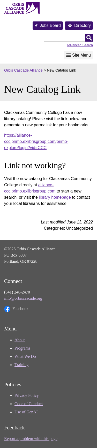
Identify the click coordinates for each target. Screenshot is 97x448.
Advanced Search (80, 45)
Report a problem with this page (30, 438)
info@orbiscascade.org (23, 298)
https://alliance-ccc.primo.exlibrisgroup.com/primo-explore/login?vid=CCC (36, 141)
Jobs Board (50, 25)
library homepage (55, 197)
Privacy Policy (26, 395)
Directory (82, 25)
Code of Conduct (28, 403)
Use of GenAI (26, 412)
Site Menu (81, 55)
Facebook (16, 309)
